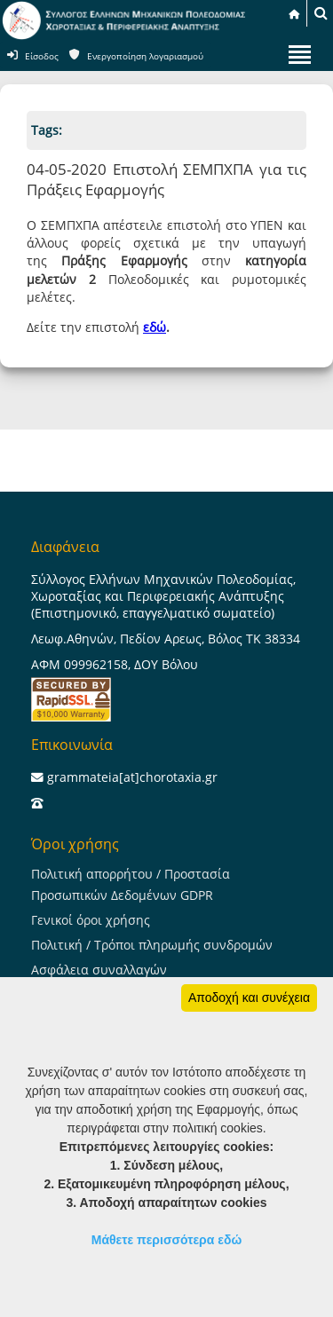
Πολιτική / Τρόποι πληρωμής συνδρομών (152, 944)
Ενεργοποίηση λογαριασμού (145, 56)
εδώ (154, 327)
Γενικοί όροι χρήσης (90, 919)
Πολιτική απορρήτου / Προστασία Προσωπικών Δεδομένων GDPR (130, 884)
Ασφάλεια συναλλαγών (99, 969)
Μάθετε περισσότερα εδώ (166, 1240)
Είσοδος (42, 56)
